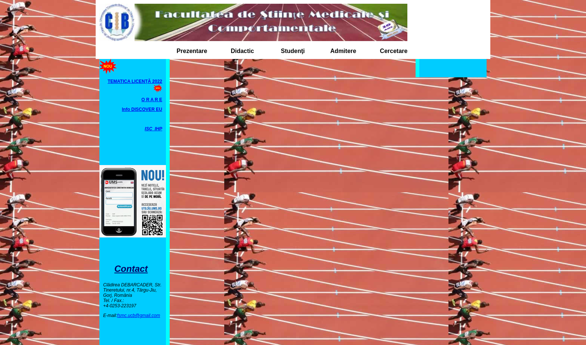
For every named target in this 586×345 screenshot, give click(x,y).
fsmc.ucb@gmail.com (138, 315)
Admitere (343, 51)
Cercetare (394, 51)
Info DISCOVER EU (142, 109)
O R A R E (151, 99)
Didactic (242, 51)
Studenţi (293, 51)
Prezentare (192, 51)
